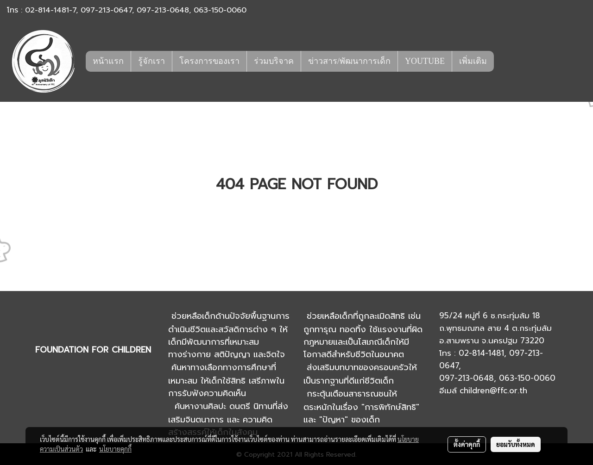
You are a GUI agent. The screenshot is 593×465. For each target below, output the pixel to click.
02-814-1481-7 (50, 10)
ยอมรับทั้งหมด (515, 444)
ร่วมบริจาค (274, 61)
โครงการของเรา (209, 61)
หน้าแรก (108, 61)
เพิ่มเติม (473, 61)
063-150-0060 (220, 10)
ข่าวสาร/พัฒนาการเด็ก (349, 61)
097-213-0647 (106, 10)
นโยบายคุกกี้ (115, 449)
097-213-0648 (163, 10)
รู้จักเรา (151, 61)
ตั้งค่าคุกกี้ (467, 444)
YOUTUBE (425, 61)
